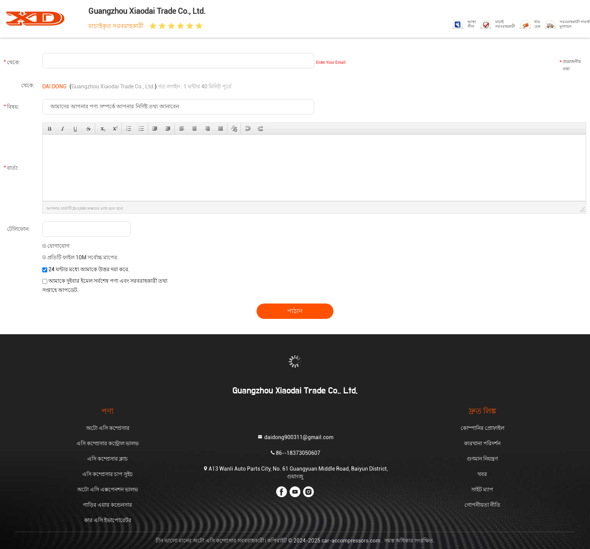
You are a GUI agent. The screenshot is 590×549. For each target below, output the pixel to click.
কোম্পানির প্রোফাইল (482, 428)
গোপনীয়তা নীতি (482, 505)
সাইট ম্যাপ (482, 489)
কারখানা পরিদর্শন (482, 443)
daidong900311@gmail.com (295, 437)
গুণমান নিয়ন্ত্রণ (482, 459)
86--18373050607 (295, 452)
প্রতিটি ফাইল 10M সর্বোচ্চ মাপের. (80, 257)
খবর (482, 474)
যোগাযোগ (56, 246)
